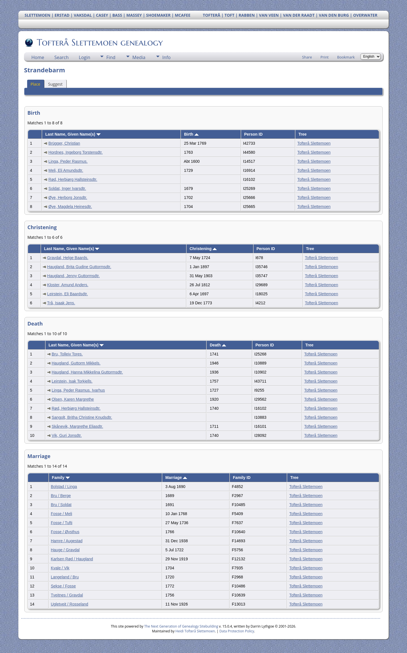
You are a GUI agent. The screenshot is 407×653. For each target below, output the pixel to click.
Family (61, 477)
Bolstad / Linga (64, 486)
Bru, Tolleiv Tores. (67, 354)
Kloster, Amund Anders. (67, 285)
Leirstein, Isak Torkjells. (72, 381)
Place (35, 84)
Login (84, 57)
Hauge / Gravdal (65, 550)
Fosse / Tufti (61, 522)
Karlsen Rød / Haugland (72, 559)
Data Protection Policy (236, 631)
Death (218, 345)
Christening (203, 248)
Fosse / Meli (61, 513)
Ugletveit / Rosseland (69, 604)
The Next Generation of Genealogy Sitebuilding (181, 626)
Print (325, 57)
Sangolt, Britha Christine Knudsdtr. (82, 417)
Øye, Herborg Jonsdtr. (67, 197)
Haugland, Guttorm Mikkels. (76, 363)
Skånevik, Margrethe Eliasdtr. (77, 426)
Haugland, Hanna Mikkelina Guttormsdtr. (87, 372)
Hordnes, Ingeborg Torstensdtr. (75, 152)
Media (138, 57)
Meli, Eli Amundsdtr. (65, 170)
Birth (191, 134)
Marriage (176, 477)
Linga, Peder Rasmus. (68, 161)
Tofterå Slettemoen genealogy (99, 42)
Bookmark (346, 57)
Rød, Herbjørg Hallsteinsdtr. (72, 179)
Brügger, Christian (64, 143)
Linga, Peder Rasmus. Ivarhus (78, 390)
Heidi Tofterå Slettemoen (195, 631)
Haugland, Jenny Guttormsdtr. (73, 276)
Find (110, 57)
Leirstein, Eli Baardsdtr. (67, 294)
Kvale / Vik (60, 568)
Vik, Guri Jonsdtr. (67, 435)
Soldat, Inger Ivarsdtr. (67, 188)
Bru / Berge (61, 495)
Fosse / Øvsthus (65, 532)
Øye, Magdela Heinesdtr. (70, 206)
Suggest (55, 84)
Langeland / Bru (65, 577)
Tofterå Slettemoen (314, 143)
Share (307, 57)
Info (166, 57)
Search (61, 57)
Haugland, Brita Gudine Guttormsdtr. (79, 266)
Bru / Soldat (61, 504)
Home (37, 57)
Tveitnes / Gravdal (67, 595)
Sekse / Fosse (63, 586)
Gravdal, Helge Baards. (67, 257)
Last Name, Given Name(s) (73, 134)
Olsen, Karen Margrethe (73, 399)
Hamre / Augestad (67, 541)
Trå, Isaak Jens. (61, 303)
